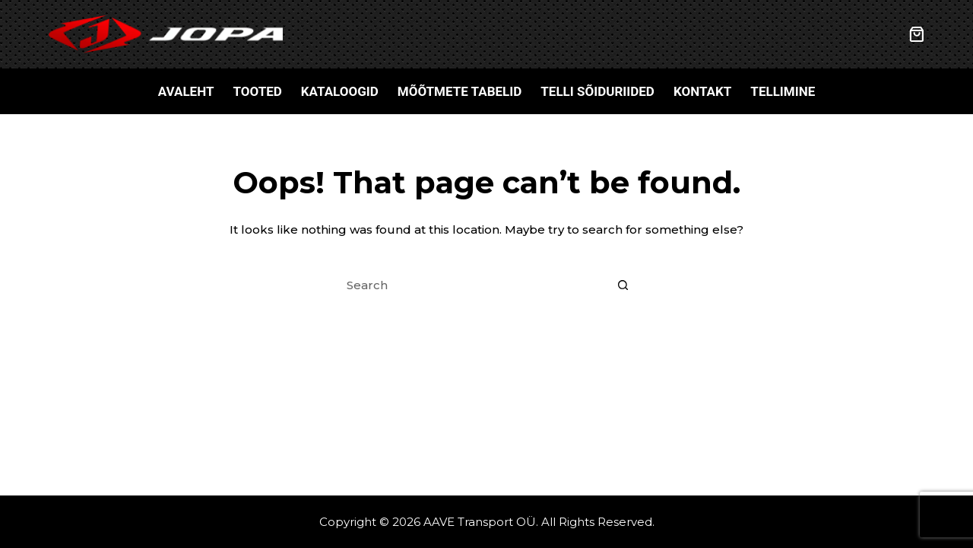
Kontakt (702, 91)
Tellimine (782, 91)
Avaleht (186, 91)
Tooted (257, 91)
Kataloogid (340, 91)
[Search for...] (471, 285)
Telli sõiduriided (597, 91)
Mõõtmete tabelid (460, 91)
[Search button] (623, 285)
